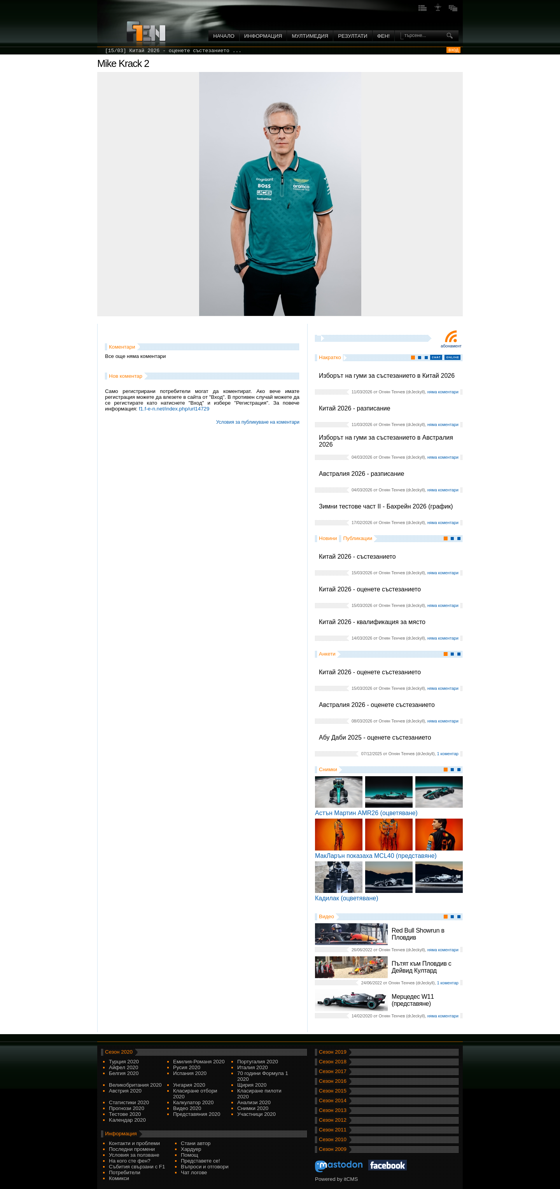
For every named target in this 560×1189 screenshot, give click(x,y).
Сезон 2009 (332, 1149)
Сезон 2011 (332, 1130)
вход (453, 50)
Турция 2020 (124, 1061)
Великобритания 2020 (135, 1085)
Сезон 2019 (332, 1052)
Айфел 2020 (123, 1067)
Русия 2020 (186, 1067)
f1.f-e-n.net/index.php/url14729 (174, 409)
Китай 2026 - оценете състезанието (370, 589)
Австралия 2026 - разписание (361, 473)
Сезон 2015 (332, 1091)
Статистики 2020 (129, 1102)
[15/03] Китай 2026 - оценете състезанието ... (173, 51)
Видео (326, 916)
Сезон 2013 (332, 1110)
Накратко (330, 357)
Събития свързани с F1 (137, 1167)
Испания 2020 (189, 1073)
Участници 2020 (256, 1114)
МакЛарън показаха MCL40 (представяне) (376, 855)
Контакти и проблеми (134, 1143)
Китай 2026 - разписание (354, 408)
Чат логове (194, 1172)
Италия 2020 (252, 1067)
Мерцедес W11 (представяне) (413, 1000)
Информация (263, 36)
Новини (328, 538)
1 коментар (447, 753)
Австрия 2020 (125, 1091)
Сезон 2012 (332, 1120)
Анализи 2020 (254, 1102)
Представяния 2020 (196, 1114)
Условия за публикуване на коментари (257, 422)
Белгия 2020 (123, 1073)
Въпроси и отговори (205, 1167)
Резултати (352, 36)
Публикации (357, 538)
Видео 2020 (187, 1108)
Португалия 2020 (257, 1061)
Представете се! (200, 1161)
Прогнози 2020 (126, 1108)
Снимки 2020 (252, 1108)
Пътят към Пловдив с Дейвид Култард (421, 967)
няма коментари (442, 391)
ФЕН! (383, 36)
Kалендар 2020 (127, 1120)
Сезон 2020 (119, 1052)
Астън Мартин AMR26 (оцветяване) (366, 813)
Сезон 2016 (332, 1081)
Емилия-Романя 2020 (199, 1061)
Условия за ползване (134, 1155)
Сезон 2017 (332, 1071)
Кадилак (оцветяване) (346, 898)
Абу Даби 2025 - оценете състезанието (375, 737)
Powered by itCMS (336, 1179)
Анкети (327, 654)
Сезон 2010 (332, 1139)
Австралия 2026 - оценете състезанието (377, 704)
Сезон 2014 (332, 1100)
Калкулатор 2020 (193, 1102)
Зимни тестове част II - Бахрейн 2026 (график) (386, 506)
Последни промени (132, 1149)
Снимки (328, 769)
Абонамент (451, 346)
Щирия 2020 (251, 1085)
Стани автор (195, 1143)
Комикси (119, 1178)
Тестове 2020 (125, 1114)
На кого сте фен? (129, 1161)
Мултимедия (310, 36)
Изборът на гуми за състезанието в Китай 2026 (387, 375)
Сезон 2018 (332, 1061)
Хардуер (191, 1149)
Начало (223, 36)
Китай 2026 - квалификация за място (372, 622)
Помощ (189, 1155)
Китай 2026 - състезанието (357, 556)
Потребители (124, 1172)
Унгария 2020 (189, 1085)
